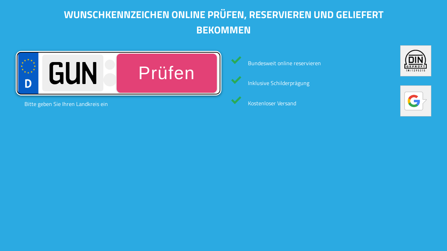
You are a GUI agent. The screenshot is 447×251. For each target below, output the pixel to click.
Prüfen (166, 73)
